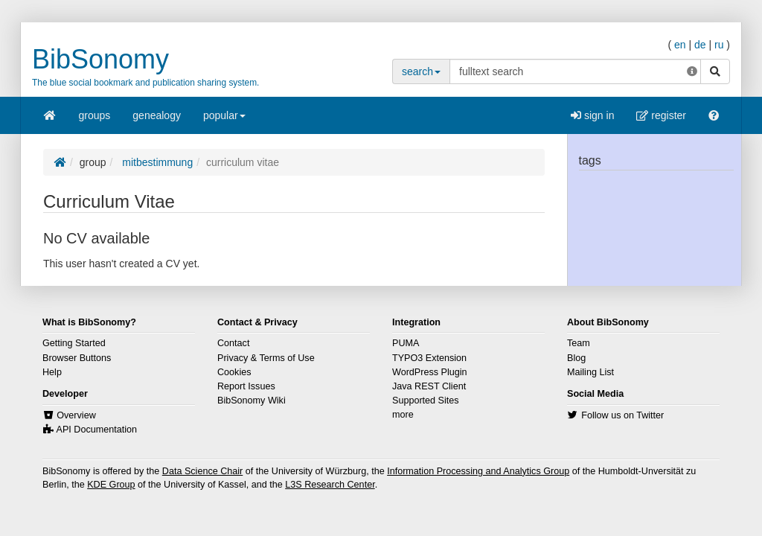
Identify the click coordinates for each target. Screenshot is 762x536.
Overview (76, 415)
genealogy (156, 115)
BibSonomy (100, 59)
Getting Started (74, 343)
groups (95, 115)
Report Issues (246, 386)
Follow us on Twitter (622, 415)
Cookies (234, 372)
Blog (576, 358)
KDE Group (111, 484)
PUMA (405, 343)
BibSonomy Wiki (251, 400)
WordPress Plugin (429, 372)
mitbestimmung (156, 162)
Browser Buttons (76, 358)
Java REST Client (429, 386)
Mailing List (590, 372)
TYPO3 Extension (429, 358)
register (661, 115)
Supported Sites (425, 400)
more (403, 414)
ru (718, 45)
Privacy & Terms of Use (266, 358)
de (700, 45)
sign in (592, 115)
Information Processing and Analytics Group (478, 471)
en (680, 45)
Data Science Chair (202, 471)
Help (52, 372)
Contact (233, 343)
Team (578, 343)
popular (224, 120)
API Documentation (97, 429)
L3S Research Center (329, 484)
